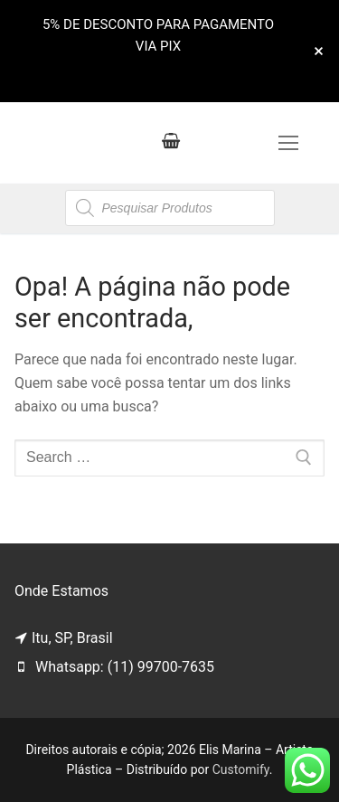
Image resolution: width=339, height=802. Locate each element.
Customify (240, 769)
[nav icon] (288, 143)
